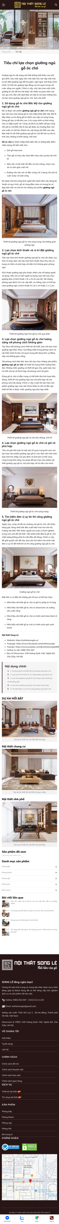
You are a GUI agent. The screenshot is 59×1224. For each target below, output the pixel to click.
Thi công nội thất (12, 1097)
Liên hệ (5, 1049)
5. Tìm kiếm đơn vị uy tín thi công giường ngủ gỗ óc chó (30, 689)
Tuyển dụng (7, 1044)
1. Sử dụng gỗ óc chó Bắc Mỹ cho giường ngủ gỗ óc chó (30, 671)
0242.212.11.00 (36, 1000)
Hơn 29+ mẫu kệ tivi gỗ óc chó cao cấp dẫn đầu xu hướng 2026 (34, 902)
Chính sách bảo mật (11, 1075)
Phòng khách (7, 872)
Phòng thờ (6, 884)
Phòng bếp (6, 866)
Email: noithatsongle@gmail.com (20, 1006)
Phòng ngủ (6, 878)
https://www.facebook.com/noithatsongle (35, 643)
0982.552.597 (20, 1000)
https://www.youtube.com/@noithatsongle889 (37, 647)
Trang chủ (6, 52)
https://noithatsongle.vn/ (27, 640)
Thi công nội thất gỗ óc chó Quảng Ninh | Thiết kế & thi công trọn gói (34, 931)
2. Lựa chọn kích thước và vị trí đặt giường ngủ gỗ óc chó (31, 675)
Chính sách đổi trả (10, 1064)
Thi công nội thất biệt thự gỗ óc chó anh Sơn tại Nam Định (32, 911)
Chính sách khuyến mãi (12, 1069)
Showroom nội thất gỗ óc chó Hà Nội (24, 920)
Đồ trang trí (6, 890)
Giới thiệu (6, 1038)
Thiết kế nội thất (11, 1091)
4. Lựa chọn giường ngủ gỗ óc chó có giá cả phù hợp (29, 685)
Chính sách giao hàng (12, 1081)
